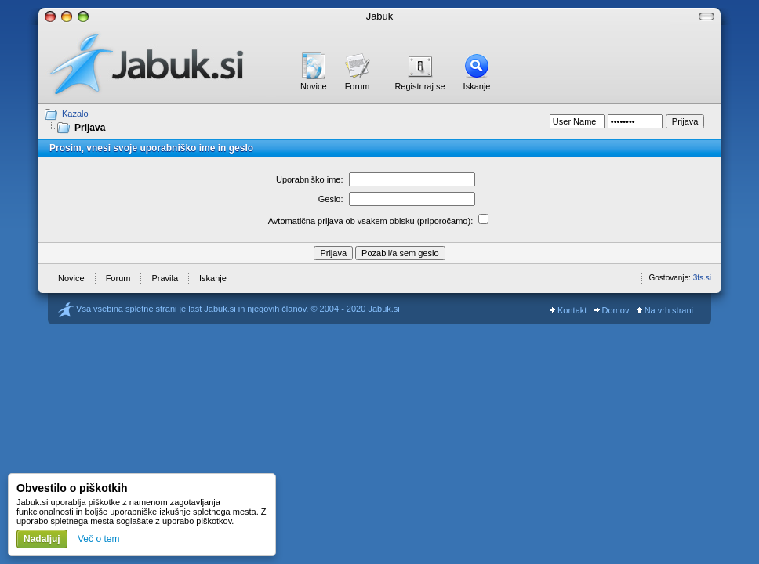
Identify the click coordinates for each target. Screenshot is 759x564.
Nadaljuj (42, 538)
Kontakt (568, 310)
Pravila (164, 278)
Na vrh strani (665, 310)
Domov (612, 310)
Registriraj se (419, 86)
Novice (313, 86)
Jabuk (380, 16)
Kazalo (75, 113)
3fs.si (702, 277)
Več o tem (98, 538)
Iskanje (477, 86)
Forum (357, 86)
